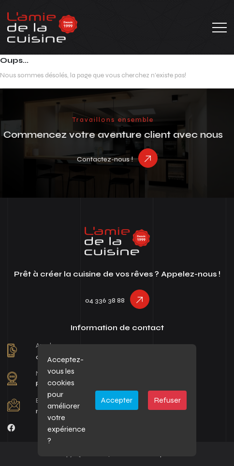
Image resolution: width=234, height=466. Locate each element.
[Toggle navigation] (219, 27)
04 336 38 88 (105, 300)
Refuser (167, 400)
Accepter (116, 400)
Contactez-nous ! (105, 159)
